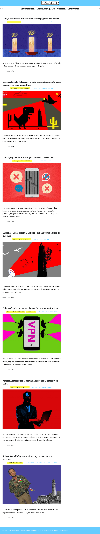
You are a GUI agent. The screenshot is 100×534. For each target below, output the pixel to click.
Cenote (43, 530)
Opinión (61, 8)
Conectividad (13, 22)
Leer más (10, 71)
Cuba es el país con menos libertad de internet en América (30, 308)
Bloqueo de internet (20, 88)
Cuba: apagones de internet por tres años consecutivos (28, 157)
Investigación (27, 8)
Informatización (14, 462)
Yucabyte (47, 161)
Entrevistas (73, 8)
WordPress (65, 530)
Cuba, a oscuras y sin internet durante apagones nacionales (31, 18)
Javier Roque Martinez (48, 462)
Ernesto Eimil (47, 88)
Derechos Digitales (46, 8)
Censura (31, 311)
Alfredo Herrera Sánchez (46, 22)
